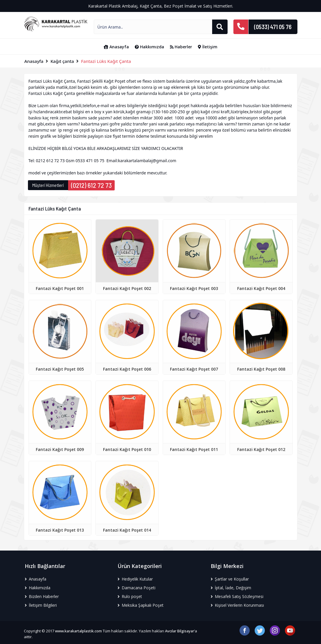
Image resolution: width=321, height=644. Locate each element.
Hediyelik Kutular (135, 579)
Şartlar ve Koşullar (230, 579)
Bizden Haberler (42, 596)
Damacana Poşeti (136, 587)
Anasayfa (116, 46)
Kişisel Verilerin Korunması (237, 605)
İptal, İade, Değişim (231, 587)
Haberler (181, 46)
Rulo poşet (130, 596)
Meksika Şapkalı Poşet (141, 605)
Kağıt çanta (62, 61)
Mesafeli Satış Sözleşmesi (237, 596)
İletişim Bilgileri (41, 605)
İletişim (207, 46)
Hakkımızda (149, 46)
